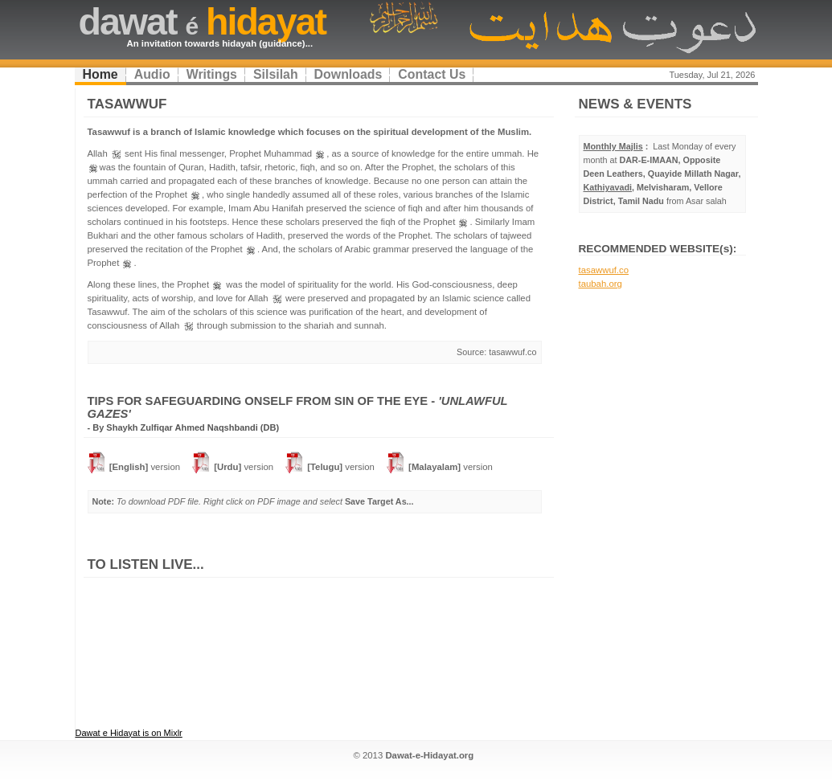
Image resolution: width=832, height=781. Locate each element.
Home (100, 74)
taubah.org (600, 283)
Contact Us (431, 74)
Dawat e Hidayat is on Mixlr (129, 733)
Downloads (348, 74)
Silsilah (275, 74)
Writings (211, 74)
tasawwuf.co (604, 270)
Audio (152, 74)
